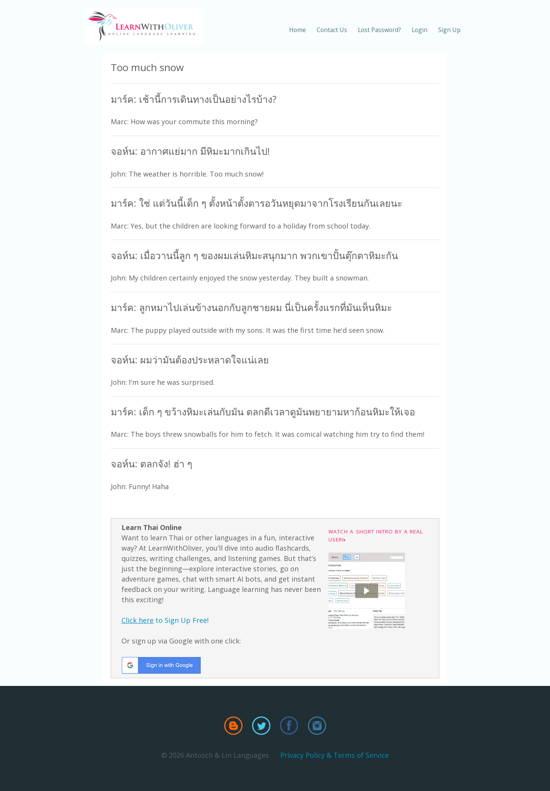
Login (419, 30)
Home (297, 30)
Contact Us (332, 30)
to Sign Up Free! (165, 620)
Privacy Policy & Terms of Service (334, 755)
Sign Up (449, 30)
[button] (366, 591)
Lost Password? (379, 30)
